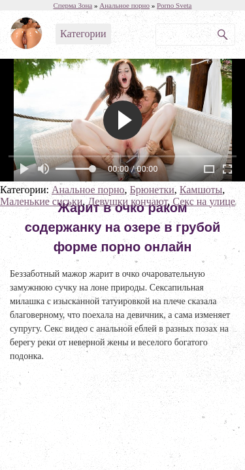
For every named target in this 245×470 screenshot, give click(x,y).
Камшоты (201, 189)
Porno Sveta (174, 5)
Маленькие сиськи (41, 201)
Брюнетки (152, 189)
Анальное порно (88, 189)
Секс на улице (203, 201)
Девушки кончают (127, 201)
